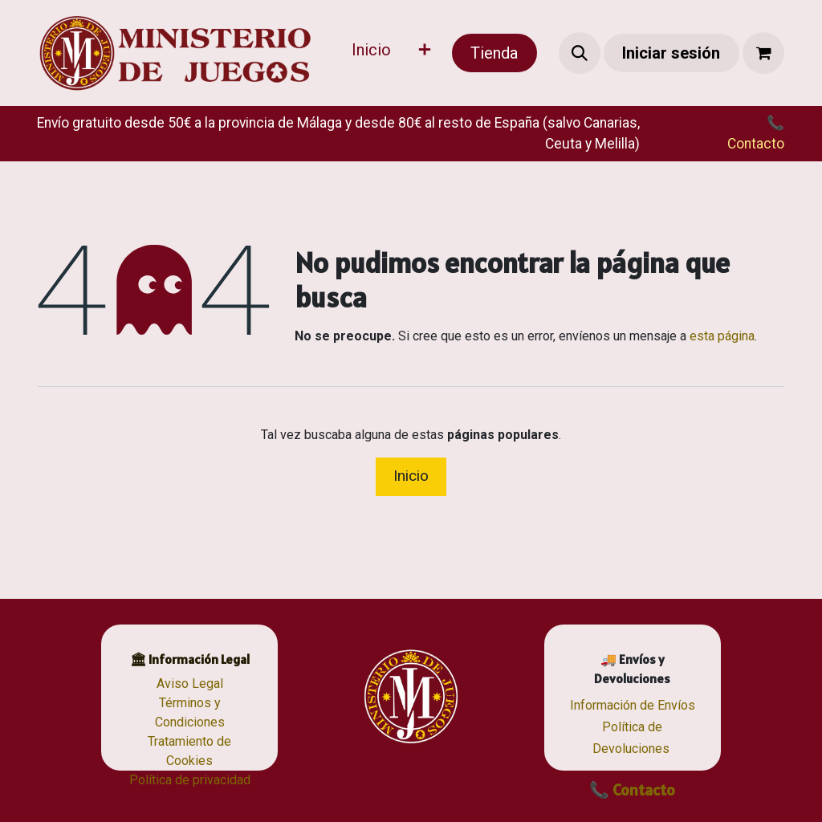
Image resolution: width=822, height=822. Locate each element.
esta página (722, 336)
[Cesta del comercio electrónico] (763, 53)
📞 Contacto (632, 789)
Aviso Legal (190, 683)
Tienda (494, 53)
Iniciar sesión (671, 53)
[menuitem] (371, 53)
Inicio (411, 475)
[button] (579, 53)
